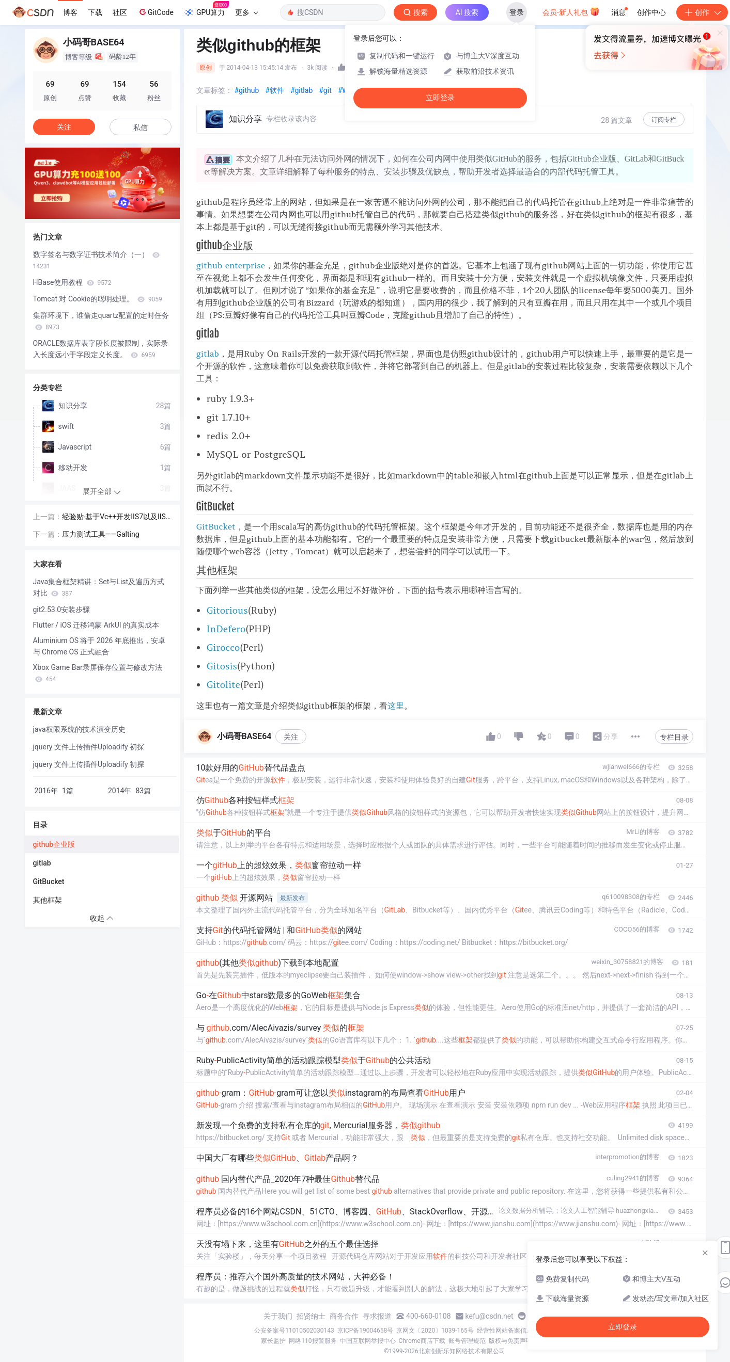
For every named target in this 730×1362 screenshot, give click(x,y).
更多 (246, 12)
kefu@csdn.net (489, 1316)
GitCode (155, 12)
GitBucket (216, 526)
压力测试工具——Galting (100, 534)
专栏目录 (674, 737)
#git (325, 90)
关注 (291, 737)
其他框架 (47, 900)
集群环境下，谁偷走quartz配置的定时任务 (101, 321)
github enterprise (231, 265)
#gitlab (301, 90)
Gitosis (222, 666)
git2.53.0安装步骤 (61, 609)
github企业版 (54, 844)
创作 (702, 12)
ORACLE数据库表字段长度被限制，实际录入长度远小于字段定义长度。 (100, 349)
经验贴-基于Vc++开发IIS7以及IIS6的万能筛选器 (116, 517)
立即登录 (440, 98)
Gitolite (223, 685)
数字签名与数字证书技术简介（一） (96, 260)
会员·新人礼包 (571, 11)
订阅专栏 (663, 119)
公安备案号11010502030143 (294, 1330)
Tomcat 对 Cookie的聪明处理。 (97, 299)
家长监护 (273, 1340)
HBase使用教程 (72, 282)
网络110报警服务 (312, 1340)
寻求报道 (377, 1316)
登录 (516, 12)
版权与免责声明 (510, 1340)
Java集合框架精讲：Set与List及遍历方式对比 (99, 587)
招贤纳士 (311, 1316)
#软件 (274, 90)
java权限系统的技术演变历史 (79, 729)
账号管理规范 (467, 1340)
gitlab (207, 353)
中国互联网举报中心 (368, 1340)
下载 (95, 12)
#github (247, 90)
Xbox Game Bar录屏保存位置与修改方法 (97, 673)
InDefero (226, 629)
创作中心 (651, 12)
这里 (395, 705)
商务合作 (344, 1316)
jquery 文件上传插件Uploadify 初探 (89, 747)
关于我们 (277, 1316)
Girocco (223, 647)
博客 (70, 12)
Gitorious (227, 610)
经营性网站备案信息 (505, 1330)
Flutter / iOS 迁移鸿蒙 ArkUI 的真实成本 (96, 625)
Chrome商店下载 (422, 1340)
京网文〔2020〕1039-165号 (435, 1330)
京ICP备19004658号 (365, 1330)
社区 (120, 12)
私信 (140, 127)
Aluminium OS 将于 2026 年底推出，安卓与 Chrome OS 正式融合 (99, 646)
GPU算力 (206, 9)
